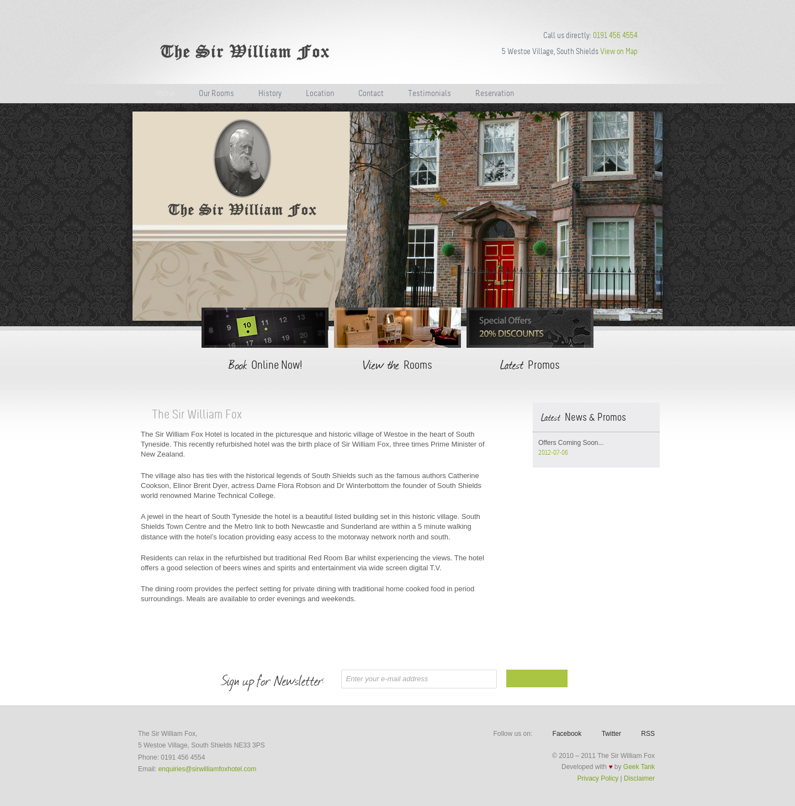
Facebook (567, 734)
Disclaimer (639, 778)
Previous (125, 217)
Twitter (611, 734)
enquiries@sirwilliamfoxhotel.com (207, 769)
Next (669, 217)
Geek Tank (639, 767)
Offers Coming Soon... (571, 443)
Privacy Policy (598, 778)
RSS (648, 734)
